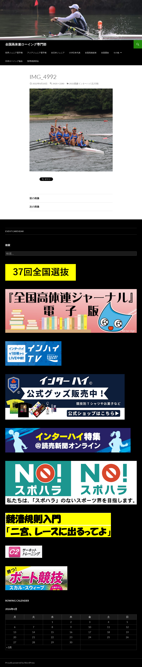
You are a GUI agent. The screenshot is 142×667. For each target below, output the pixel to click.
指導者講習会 (33, 61)
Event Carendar (14, 231)
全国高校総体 (91, 52)
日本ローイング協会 (14, 61)
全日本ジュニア (58, 52)
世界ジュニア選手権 (14, 52)
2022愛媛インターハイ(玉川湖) (84, 83)
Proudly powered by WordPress (20, 662)
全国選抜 (105, 52)
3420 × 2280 (58, 83)
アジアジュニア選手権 (37, 52)
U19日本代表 (74, 52)
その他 (116, 52)
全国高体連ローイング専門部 (25, 44)
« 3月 (9, 647)
